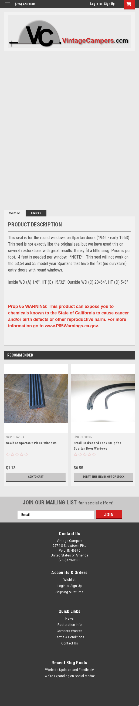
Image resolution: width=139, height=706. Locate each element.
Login (94, 4)
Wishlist (69, 580)
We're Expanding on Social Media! (70, 676)
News (69, 618)
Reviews (36, 213)
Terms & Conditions (69, 637)
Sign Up (109, 4)
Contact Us (69, 643)
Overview (14, 213)
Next (132, 355)
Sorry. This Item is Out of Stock (103, 476)
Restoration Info (69, 625)
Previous (124, 355)
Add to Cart (35, 476)
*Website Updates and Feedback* (69, 670)
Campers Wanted (70, 631)
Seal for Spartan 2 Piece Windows (31, 443)
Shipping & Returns (69, 592)
